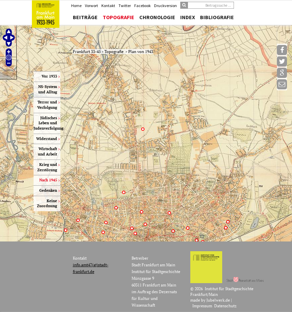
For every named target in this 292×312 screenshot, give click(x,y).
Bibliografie (217, 17)
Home (76, 5)
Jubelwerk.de (218, 300)
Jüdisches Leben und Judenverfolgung (47, 123)
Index (187, 17)
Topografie (118, 17)
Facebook (142, 5)
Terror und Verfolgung (47, 105)
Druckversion (165, 5)
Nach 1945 (48, 180)
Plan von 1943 (140, 51)
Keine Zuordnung (47, 203)
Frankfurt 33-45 (87, 51)
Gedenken (48, 190)
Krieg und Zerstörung (47, 167)
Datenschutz (225, 305)
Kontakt (108, 5)
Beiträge (85, 17)
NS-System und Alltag (47, 89)
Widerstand (46, 138)
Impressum (202, 305)
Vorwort (91, 5)
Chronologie (157, 17)
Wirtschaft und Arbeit (47, 151)
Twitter (124, 5)
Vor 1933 (49, 76)
